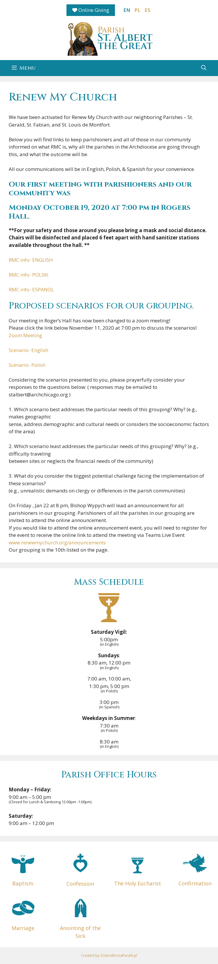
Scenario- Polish (27, 365)
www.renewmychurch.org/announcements (57, 542)
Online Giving (90, 10)
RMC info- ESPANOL (31, 289)
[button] (204, 68)
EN (126, 10)
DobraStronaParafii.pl (119, 955)
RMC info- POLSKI (28, 274)
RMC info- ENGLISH (31, 260)
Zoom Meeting (25, 335)
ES (147, 10)
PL (137, 10)
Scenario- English (28, 350)
